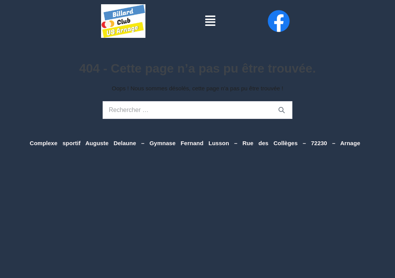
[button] (210, 21)
